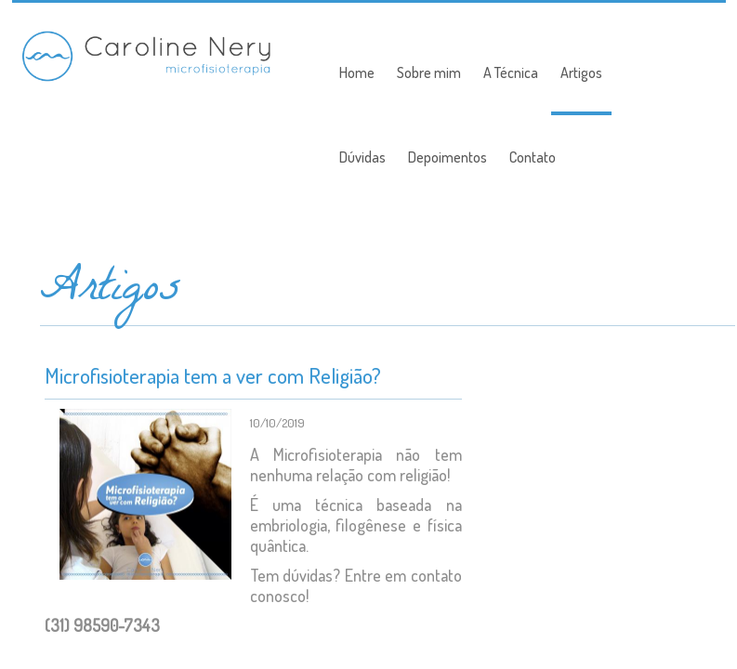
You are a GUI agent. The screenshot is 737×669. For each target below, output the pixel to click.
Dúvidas (362, 157)
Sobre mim (429, 72)
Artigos (581, 72)
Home (357, 72)
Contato (532, 157)
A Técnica (510, 72)
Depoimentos (447, 157)
